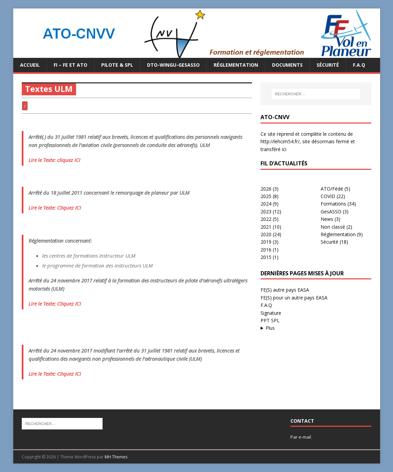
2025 (266, 196)
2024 (266, 203)
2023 (266, 211)
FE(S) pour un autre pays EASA (294, 297)
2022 (266, 219)
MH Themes (116, 457)
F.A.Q (359, 65)
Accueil (30, 65)
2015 (266, 257)
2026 (266, 188)
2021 (266, 227)
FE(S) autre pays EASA (285, 290)
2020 (266, 234)
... (316, 328)
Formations (333, 203)
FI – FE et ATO (70, 65)
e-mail (305, 437)
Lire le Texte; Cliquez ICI (55, 303)
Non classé (333, 227)
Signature (271, 313)
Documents (287, 65)
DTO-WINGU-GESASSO (173, 65)
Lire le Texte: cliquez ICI (54, 160)
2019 (266, 242)
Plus (270, 328)
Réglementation (236, 65)
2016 (266, 249)
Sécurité (328, 65)
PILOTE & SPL (117, 65)
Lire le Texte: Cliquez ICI (55, 207)
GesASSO (331, 211)
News (327, 219)
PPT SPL (270, 320)
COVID (328, 196)
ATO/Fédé (332, 188)
